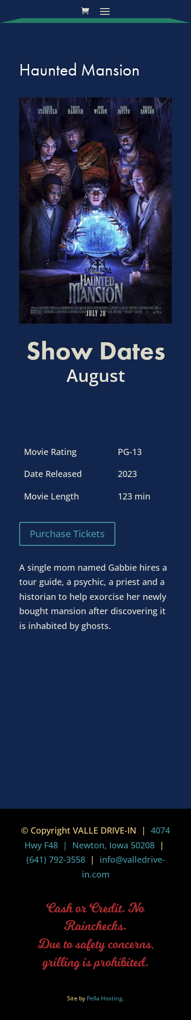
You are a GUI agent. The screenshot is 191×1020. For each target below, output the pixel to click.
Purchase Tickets (67, 533)
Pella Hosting (105, 998)
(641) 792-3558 (55, 859)
